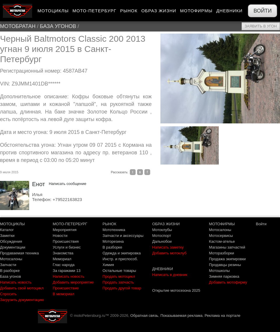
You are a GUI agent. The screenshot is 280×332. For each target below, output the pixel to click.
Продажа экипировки (227, 259)
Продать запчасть (118, 282)
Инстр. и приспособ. (120, 259)
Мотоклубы (162, 230)
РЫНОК (109, 224)
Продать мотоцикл (119, 276)
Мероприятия (65, 230)
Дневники (229, 10)
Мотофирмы (196, 10)
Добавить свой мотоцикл (21, 288)
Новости (60, 235)
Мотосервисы (221, 235)
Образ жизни (158, 10)
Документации (12, 247)
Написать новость (16, 282)
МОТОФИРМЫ (222, 224)
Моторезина (113, 241)
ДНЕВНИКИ (162, 269)
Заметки (7, 235)
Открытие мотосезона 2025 (176, 290)
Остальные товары (119, 270)
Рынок (129, 10)
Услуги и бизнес (67, 247)
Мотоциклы (53, 10)
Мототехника (114, 230)
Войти (262, 11)
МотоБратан (18, 26)
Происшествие (66, 288)
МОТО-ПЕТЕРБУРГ (70, 224)
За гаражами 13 (66, 270)
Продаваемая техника (19, 253)
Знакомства (63, 253)
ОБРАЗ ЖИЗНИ (166, 224)
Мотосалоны (11, 259)
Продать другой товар (122, 288)
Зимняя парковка (224, 276)
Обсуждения (11, 241)
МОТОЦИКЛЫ (12, 224)
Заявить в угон (261, 26)
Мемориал (62, 259)
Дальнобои (162, 241)
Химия (108, 265)
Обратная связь (144, 315)
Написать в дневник (169, 274)
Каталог (7, 230)
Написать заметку (168, 247)
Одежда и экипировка (122, 253)
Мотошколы (219, 270)
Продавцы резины (225, 265)
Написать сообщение (67, 183)
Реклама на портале (222, 315)
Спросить (8, 294)
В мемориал (63, 294)
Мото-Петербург (94, 10)
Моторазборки (221, 253)
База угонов (58, 26)
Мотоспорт (161, 235)
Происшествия (66, 241)
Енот (38, 184)
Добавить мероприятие (73, 282)
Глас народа (64, 265)
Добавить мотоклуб (169, 253)
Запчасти (8, 265)
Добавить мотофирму (228, 282)
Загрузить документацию (22, 300)
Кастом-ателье (222, 241)
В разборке (10, 270)
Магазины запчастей (227, 247)
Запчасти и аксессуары (123, 235)
